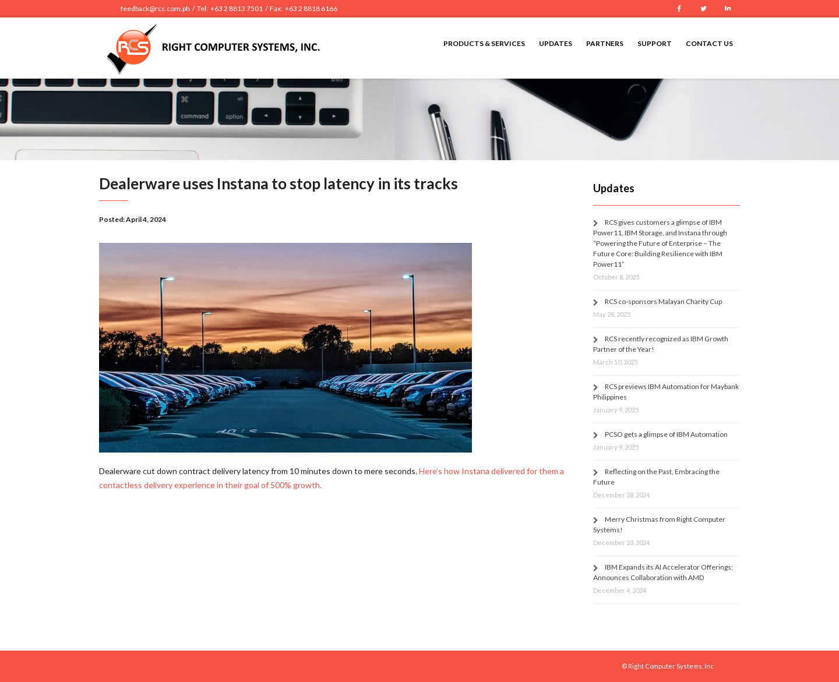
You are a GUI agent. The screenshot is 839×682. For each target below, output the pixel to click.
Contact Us (709, 43)
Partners (604, 43)
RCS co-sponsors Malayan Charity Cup (663, 301)
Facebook (679, 8)
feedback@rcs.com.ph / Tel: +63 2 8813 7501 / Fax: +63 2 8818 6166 (229, 8)
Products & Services (484, 43)
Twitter (703, 8)
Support (654, 43)
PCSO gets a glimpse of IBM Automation (666, 434)
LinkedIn (727, 8)
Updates (555, 43)
